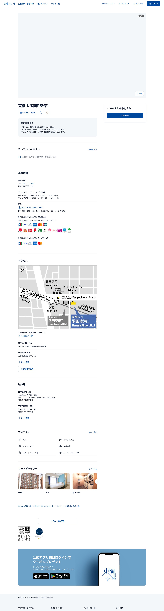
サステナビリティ (122, 584)
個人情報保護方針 (57, 607)
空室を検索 (125, 103)
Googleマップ (25, 301)
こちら (50, 533)
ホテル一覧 (55, 3)
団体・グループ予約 (27, 78)
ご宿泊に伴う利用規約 (116, 607)
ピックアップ (42, 3)
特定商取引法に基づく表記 (71, 607)
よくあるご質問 (138, 3)
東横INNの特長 (57, 576)
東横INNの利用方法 (58, 588)
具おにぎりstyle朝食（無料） (31, 173)
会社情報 (119, 576)
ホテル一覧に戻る (57, 487)
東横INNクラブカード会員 (61, 584)
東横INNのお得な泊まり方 (61, 580)
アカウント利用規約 (129, 607)
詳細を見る (92, 115)
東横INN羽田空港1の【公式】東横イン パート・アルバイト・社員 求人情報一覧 (48, 472)
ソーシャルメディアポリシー (100, 607)
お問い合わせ (88, 584)
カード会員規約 (141, 607)
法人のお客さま (124, 3)
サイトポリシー (85, 607)
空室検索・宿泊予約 (26, 3)
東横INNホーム (23, 565)
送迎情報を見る (27, 335)
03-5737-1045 (47, 78)
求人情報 (119, 580)
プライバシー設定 (45, 607)
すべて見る (93, 398)
